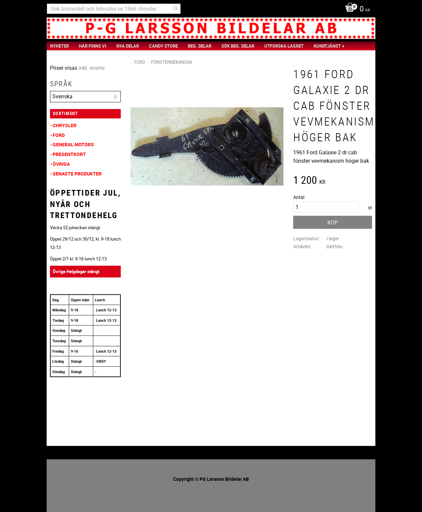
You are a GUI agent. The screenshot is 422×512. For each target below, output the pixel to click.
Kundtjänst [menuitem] (327, 46)
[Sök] (176, 9)
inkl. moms (91, 67)
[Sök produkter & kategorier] (114, 8)
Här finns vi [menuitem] (92, 46)
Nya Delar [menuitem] (127, 46)
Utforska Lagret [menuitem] (284, 46)
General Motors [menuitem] (73, 144)
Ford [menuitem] (59, 135)
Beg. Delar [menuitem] (199, 46)
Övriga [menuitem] (61, 164)
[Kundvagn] (355, 9)
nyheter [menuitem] (59, 46)
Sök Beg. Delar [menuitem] (237, 46)
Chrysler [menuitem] (64, 125)
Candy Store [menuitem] (163, 46)
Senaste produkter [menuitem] (77, 173)
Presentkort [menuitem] (69, 154)
